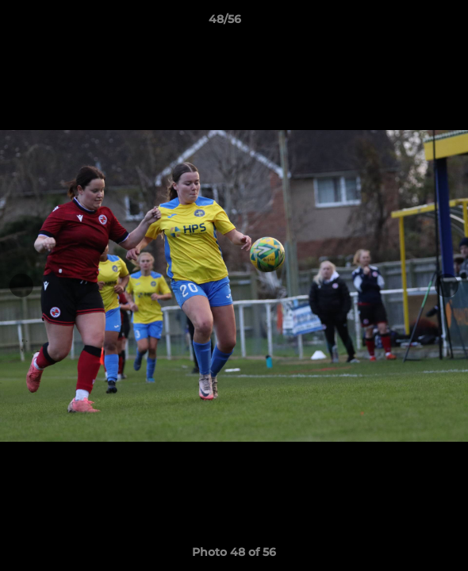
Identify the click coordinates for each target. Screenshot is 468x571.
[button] (410, 23)
